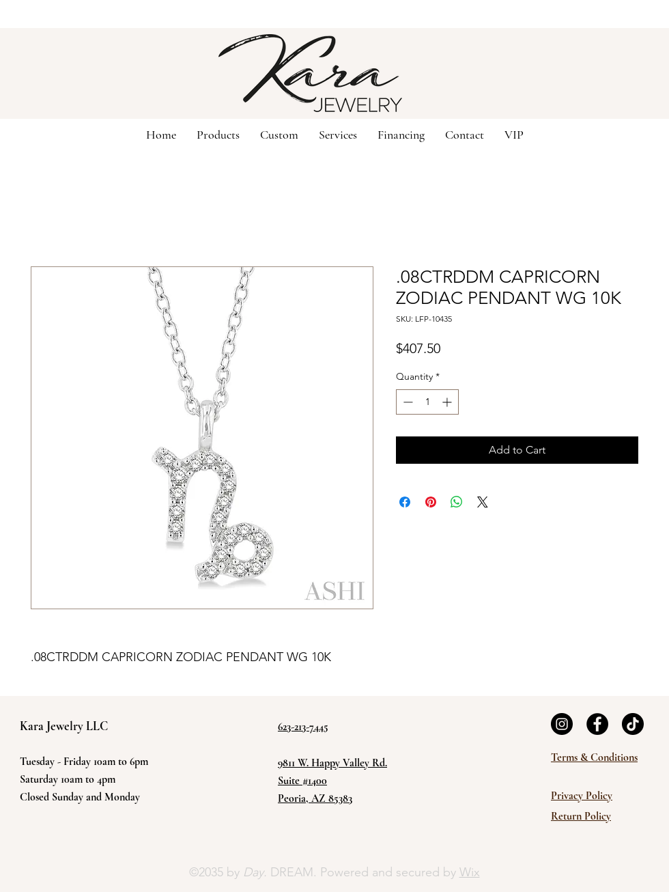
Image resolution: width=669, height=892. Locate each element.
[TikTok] (633, 724)
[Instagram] (562, 724)
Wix (469, 872)
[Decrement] (406, 402)
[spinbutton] (427, 402)
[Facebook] (597, 724)
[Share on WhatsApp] (457, 502)
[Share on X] (482, 502)
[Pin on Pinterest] (431, 502)
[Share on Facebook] (405, 502)
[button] (279, 133)
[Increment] (448, 402)
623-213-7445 (303, 727)
